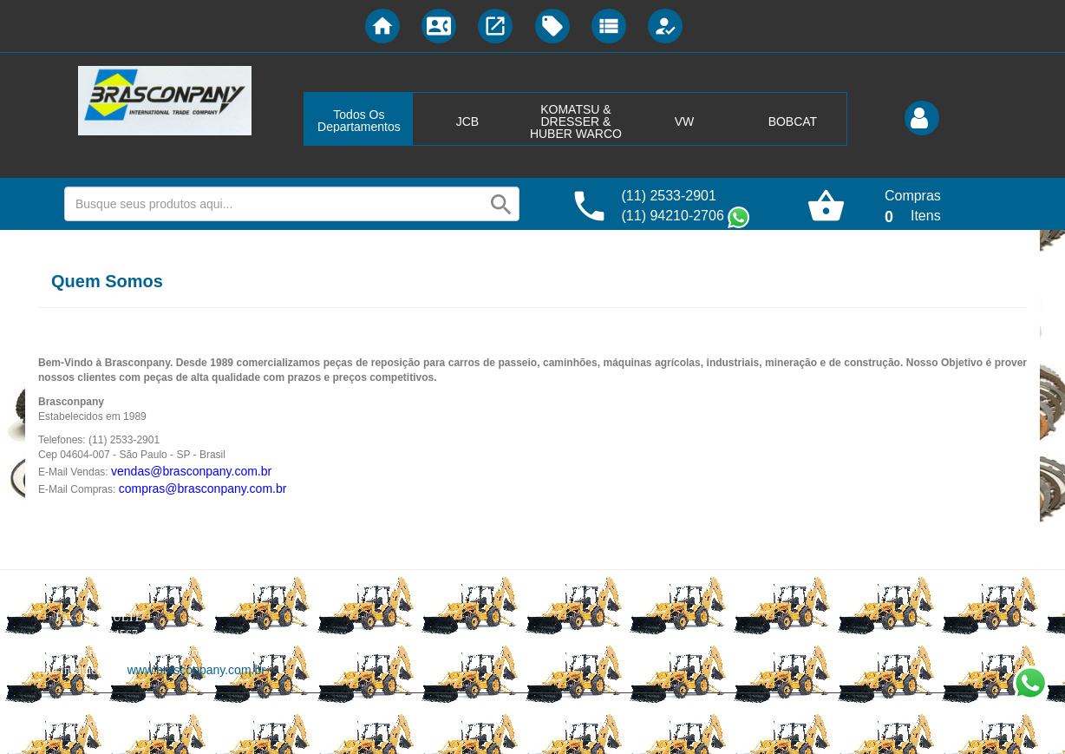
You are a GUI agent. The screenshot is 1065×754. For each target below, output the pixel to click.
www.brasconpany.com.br (196, 670)
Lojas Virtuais (153, 724)
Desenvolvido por (79, 724)
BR (193, 724)
